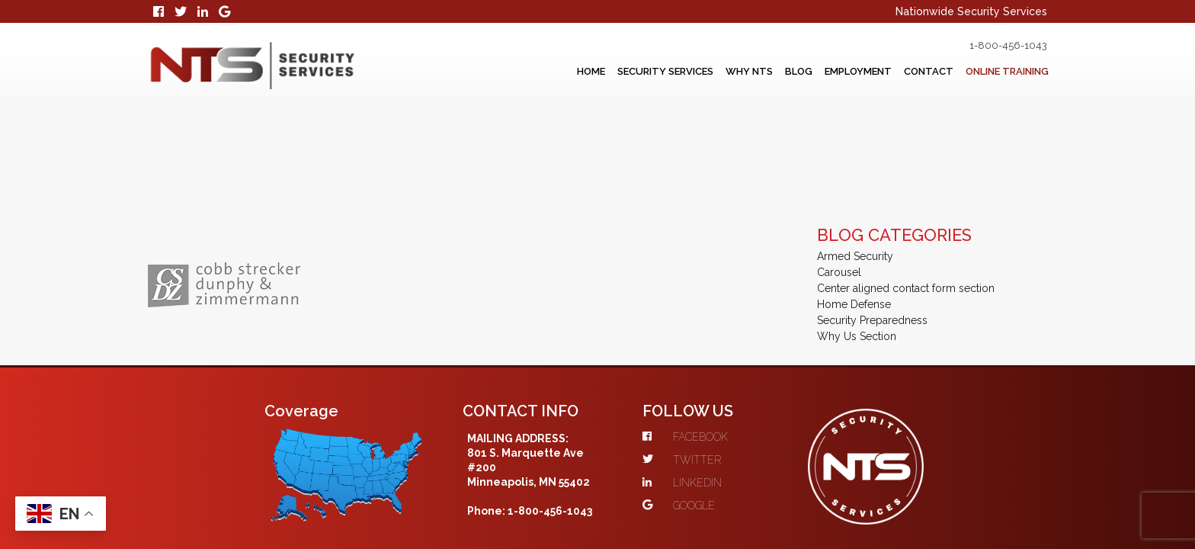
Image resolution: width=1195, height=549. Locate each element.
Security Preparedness (872, 216)
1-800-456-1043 (986, 45)
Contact (905, 71)
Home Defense (854, 200)
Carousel (839, 168)
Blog (753, 71)
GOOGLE (707, 401)
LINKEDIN (711, 378)
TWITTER (710, 355)
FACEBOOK (714, 332)
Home (511, 71)
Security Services (598, 71)
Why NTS (694, 71)
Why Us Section (856, 232)
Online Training (998, 71)
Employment (823, 71)
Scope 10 (523, 492)
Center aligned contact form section (906, 184)
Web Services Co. (789, 492)
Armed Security (855, 152)
